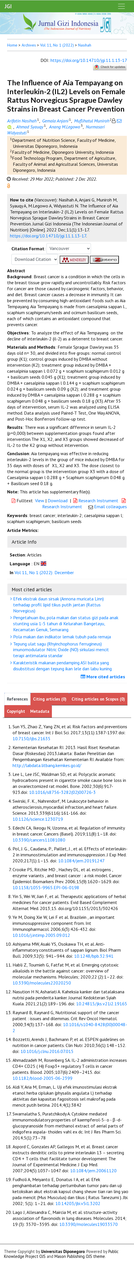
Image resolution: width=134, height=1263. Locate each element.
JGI (8, 6)
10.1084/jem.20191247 (81, 860)
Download (58, 500)
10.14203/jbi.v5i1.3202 (77, 1203)
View (39, 500)
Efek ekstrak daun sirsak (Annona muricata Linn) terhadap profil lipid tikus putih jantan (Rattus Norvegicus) (58, 605)
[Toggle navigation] (121, 6)
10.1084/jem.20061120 (93, 1170)
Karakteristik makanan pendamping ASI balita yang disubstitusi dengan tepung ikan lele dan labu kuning (62, 665)
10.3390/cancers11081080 (39, 840)
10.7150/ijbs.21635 (31, 738)
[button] (8, 185)
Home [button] (12, 45)
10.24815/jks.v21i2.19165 (101, 1003)
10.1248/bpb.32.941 (93, 956)
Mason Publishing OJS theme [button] (79, 1256)
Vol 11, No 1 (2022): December (44, 572)
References (17, 699)
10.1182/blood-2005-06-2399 (42, 1078)
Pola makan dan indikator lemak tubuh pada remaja (61, 636)
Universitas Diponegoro (63, 1251)
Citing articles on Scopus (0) (98, 699)
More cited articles (103, 676)
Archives (29, 45)
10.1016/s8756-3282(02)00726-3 (62, 792)
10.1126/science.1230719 (38, 819)
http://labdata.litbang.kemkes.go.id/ (47, 765)
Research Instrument (96, 500)
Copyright (16, 711)
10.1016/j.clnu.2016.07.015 (47, 1051)
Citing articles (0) (49, 699)
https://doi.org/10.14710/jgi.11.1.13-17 (88, 60)
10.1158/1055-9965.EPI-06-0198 (46, 887)
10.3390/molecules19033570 (88, 1224)
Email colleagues (110, 506)
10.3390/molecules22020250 (42, 983)
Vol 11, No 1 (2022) (57, 45)
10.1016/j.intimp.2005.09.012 (41, 935)
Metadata (39, 711)
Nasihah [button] (84, 45)
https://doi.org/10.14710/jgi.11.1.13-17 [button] (48, 236)
